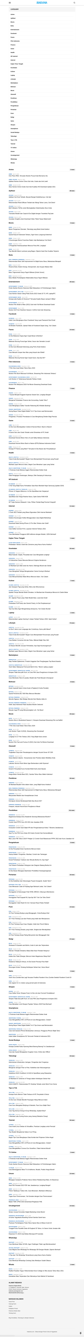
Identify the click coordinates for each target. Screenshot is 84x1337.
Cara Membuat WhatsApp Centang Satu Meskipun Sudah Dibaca (30, 1260)
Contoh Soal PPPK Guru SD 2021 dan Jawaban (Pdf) (26, 822)
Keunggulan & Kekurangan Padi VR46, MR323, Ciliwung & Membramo (31, 892)
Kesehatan (14, 67)
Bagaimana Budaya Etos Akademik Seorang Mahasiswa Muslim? (30, 816)
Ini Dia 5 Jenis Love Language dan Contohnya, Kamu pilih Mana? (30, 629)
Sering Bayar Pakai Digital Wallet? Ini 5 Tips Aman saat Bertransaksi (31, 411)
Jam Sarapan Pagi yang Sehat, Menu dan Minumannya (26, 587)
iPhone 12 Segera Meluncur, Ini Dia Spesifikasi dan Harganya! (29, 491)
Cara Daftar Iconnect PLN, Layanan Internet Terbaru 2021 (27, 529)
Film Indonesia (15, 41)
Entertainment (15, 29)
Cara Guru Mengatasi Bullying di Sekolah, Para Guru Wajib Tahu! (30, 1105)
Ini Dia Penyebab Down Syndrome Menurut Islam (24, 849)
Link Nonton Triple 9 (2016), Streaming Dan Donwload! (26, 731)
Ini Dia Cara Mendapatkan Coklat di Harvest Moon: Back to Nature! (30, 427)
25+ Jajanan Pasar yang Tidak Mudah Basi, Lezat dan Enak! (28, 598)
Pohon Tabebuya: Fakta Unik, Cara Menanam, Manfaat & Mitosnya (30, 1191)
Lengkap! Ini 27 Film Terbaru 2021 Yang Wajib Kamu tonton (28, 736)
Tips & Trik (14, 140)
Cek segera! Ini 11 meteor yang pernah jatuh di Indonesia (27, 983)
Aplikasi (13, 18)
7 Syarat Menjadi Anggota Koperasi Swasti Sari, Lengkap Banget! (30, 394)
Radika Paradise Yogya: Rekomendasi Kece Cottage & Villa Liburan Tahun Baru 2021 (36, 1271)
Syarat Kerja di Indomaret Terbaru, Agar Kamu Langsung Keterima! (30, 234)
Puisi (12, 113)
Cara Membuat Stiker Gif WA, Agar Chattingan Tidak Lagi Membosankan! (32, 1244)
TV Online (14, 147)
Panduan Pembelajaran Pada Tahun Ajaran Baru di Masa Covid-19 (30, 1223)
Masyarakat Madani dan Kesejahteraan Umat (23, 795)
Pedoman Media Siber (14, 1311)
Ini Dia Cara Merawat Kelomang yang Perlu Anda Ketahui (27, 347)
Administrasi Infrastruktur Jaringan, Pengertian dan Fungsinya (28, 1062)
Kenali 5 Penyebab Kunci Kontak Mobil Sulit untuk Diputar (27, 769)
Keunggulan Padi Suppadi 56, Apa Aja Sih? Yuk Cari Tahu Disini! (29, 897)
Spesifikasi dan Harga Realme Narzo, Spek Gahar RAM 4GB (28, 496)
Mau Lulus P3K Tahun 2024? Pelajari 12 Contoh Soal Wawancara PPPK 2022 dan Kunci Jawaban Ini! (41, 838)
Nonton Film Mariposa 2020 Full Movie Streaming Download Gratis (30, 384)
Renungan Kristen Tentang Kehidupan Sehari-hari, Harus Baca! (29, 967)
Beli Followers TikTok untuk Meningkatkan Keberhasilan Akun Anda (30, 208)
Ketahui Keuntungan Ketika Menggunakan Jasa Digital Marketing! (30, 518)
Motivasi (13, 86)
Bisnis (12, 22)
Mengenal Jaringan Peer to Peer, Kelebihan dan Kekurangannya (29, 1067)
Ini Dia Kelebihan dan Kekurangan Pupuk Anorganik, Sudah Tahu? (30, 881)
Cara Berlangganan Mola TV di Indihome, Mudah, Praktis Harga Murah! (32, 1169)
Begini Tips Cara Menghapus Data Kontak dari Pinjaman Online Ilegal (31, 1137)
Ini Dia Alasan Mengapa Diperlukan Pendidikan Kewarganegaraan (30, 871)
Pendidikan (14, 102)
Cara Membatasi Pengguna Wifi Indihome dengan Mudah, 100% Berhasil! (32, 534)
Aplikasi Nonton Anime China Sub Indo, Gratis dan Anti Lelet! (28, 181)
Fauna (12, 37)
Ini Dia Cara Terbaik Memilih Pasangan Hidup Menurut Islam (28, 1100)
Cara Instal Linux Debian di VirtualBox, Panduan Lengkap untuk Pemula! (32, 1126)
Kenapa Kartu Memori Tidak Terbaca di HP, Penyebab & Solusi (29, 1094)
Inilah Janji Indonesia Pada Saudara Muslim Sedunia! (26, 704)
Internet (13, 60)
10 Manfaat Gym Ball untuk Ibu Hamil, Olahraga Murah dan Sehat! (30, 565)
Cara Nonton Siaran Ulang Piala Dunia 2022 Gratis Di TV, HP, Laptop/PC (32, 293)
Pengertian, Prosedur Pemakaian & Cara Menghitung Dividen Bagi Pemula (33, 416)
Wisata (13, 163)
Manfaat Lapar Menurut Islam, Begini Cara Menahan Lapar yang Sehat (31, 464)
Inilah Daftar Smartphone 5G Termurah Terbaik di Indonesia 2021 (30, 1036)
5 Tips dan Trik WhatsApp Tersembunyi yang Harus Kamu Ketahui (30, 1255)
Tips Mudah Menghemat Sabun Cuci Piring (22, 1132)
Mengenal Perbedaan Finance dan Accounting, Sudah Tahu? (28, 400)
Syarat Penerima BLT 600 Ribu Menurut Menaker (24, 693)
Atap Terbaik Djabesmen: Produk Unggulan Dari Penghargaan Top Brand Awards (35, 661)
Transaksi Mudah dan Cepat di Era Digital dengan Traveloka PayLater (31, 213)
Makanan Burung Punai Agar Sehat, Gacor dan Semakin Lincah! (29, 341)
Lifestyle (13, 79)
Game (12, 48)
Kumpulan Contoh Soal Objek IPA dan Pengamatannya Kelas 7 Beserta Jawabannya (36, 827)
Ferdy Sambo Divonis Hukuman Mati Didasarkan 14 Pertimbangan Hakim (32, 288)
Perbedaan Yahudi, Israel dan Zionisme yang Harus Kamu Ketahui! (30, 544)
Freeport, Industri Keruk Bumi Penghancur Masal (24, 806)
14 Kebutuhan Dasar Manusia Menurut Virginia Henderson (27, 560)
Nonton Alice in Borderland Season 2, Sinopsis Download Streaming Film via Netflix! (36, 720)
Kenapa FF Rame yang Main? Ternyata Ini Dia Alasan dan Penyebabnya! (32, 449)
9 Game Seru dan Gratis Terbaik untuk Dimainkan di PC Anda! (29, 432)
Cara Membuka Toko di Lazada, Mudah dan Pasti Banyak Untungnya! (31, 678)
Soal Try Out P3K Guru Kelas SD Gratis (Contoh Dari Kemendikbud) (31, 833)
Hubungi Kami (12, 1304)
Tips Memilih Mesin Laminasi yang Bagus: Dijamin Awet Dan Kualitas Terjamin (34, 251)
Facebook (14, 33)
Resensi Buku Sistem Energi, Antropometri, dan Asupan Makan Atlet (31, 267)
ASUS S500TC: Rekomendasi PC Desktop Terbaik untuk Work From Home (33, 1084)
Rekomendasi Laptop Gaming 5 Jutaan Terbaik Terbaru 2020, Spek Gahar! (33, 619)
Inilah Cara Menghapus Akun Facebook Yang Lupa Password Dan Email (32, 320)
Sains (12, 121)
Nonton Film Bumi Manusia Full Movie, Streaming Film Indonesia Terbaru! (32, 373)
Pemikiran (14, 98)
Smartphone (14, 128)
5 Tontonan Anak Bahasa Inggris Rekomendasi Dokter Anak (28, 470)
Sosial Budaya (15, 132)
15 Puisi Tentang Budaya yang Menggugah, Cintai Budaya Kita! (29, 913)
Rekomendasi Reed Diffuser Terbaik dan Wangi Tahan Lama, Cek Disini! (32, 202)
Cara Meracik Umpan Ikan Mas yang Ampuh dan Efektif (26, 352)
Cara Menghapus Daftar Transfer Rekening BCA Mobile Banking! (29, 405)
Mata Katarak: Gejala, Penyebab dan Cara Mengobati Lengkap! (29, 554)
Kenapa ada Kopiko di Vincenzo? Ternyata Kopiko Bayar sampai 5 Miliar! (32, 299)
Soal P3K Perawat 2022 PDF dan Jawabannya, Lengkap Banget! (30, 1185)
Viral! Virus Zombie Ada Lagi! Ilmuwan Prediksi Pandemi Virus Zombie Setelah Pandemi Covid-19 (40, 977)
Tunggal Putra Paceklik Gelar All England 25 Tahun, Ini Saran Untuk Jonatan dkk (34, 1228)
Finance (13, 45)
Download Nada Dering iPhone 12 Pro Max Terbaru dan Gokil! (29, 523)
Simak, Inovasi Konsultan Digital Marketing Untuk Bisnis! (27, 1212)
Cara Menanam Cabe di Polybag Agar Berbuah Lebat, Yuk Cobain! (30, 886)
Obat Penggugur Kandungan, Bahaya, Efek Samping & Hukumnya (30, 475)
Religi (12, 117)
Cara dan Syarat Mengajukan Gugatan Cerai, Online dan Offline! (29, 1052)
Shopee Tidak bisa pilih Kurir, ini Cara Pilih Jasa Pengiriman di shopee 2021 (33, 672)
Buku (12, 26)
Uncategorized (15, 155)
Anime (13, 14)
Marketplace (14, 83)
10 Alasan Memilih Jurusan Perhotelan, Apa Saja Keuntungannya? (30, 645)
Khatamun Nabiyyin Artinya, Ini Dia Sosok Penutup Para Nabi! (28, 961)
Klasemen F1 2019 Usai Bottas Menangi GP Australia (26, 1234)
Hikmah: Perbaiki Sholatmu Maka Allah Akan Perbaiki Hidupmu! (29, 951)
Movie (12, 90)
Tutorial (13, 144)
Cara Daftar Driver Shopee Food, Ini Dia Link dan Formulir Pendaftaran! (32, 993)
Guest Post (12, 1301)
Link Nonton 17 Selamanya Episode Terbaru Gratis (25, 379)
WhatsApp (14, 159)
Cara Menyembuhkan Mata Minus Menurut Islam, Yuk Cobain (28, 576)
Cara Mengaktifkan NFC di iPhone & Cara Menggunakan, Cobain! (30, 1020)
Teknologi (14, 136)
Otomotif (13, 94)
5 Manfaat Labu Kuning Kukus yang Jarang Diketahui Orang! (28, 1116)
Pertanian (13, 109)
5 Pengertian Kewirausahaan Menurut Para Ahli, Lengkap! (27, 245)
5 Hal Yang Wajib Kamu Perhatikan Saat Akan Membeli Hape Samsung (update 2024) (36, 485)
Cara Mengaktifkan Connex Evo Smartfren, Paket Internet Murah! (30, 1148)
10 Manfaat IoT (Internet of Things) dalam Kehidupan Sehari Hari (29, 1078)
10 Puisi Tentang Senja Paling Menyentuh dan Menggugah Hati (29, 935)
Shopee (13, 125)
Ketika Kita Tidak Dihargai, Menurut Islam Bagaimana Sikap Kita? (30, 956)
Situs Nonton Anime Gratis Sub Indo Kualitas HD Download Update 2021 (32, 187)
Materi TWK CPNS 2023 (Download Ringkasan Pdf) (25, 1202)
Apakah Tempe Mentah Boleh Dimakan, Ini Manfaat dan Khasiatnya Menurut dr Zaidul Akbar (38, 592)
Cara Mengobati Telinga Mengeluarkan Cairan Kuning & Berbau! (29, 571)
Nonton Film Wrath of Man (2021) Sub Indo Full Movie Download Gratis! (32, 304)
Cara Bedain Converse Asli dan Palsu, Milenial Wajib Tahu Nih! (29, 640)
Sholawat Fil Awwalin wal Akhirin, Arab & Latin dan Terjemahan (29, 945)
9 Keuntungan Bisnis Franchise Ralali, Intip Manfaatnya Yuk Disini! (30, 240)
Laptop (13, 75)
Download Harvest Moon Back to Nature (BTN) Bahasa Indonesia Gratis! (32, 443)
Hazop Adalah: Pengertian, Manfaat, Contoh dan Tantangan (28, 854)
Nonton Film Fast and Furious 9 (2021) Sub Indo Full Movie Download (31, 742)
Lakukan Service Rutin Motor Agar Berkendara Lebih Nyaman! (29, 763)
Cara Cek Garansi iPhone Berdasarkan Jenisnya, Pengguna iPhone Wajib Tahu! (34, 1031)
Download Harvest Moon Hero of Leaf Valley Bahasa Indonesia (29, 438)
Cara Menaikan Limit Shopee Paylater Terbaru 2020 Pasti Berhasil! (30, 1004)
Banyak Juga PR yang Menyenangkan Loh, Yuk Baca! (26, 710)
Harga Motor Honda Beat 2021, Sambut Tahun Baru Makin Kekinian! (31, 774)
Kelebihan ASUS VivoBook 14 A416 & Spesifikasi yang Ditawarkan (30, 1073)
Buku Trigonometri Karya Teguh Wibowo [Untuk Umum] (26, 272)
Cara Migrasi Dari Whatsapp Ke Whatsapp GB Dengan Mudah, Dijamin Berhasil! (34, 1249)
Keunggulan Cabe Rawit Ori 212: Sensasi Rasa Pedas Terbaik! (29, 903)
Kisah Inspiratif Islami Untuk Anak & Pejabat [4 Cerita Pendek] (28, 688)
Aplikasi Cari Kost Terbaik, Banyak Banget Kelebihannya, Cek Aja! (30, 197)
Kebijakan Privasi (13, 1308)
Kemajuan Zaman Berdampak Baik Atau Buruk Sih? (25, 801)
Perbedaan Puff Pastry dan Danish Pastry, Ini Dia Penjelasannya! (30, 603)
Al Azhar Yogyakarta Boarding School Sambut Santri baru (27, 1217)
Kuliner (13, 71)
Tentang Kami (12, 1313)
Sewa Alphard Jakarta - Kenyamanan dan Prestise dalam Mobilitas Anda (32, 758)
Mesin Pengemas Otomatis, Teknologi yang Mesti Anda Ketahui (29, 229)
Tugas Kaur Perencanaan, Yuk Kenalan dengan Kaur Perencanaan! (30, 1196)
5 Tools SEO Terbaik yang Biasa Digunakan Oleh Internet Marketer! (30, 512)
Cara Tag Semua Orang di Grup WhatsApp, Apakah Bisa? (27, 1111)
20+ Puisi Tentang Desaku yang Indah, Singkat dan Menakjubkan (30, 929)
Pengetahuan (15, 105)
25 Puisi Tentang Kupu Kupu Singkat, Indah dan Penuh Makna (29, 924)
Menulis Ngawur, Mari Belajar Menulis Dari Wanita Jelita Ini (28, 699)
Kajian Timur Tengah (17, 64)
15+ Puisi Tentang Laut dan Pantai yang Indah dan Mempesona (29, 918)
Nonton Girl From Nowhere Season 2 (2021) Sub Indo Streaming (29, 310)
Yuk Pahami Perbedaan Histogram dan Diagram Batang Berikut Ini (30, 865)
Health (13, 52)
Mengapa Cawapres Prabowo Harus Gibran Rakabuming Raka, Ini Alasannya (34, 1180)
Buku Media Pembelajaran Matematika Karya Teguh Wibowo (28, 278)
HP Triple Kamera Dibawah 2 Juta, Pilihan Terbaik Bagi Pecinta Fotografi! (32, 502)
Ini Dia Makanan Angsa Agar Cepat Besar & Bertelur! (26, 336)
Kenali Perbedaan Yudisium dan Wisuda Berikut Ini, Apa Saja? (29, 860)
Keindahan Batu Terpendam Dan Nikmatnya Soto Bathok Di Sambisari (31, 1276)
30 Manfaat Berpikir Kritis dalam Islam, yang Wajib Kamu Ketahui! (30, 784)
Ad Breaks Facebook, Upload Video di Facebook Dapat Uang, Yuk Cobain (32, 325)
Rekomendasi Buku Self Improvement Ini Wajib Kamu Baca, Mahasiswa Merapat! (35, 261)
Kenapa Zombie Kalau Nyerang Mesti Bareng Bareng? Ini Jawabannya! (32, 1046)
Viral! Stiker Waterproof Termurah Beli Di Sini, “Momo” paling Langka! (31, 667)
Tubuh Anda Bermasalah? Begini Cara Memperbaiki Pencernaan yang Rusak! (34, 459)
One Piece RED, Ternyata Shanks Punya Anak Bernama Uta (28, 176)
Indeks (10, 1306)
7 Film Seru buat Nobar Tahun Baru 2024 (22, 368)
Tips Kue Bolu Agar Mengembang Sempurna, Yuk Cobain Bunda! (30, 609)
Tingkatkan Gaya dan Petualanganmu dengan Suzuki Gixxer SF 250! (31, 752)
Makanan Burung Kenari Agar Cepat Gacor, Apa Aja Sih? (27, 358)
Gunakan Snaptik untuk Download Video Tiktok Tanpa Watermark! (30, 219)
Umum (13, 151)
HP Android (14, 56)
